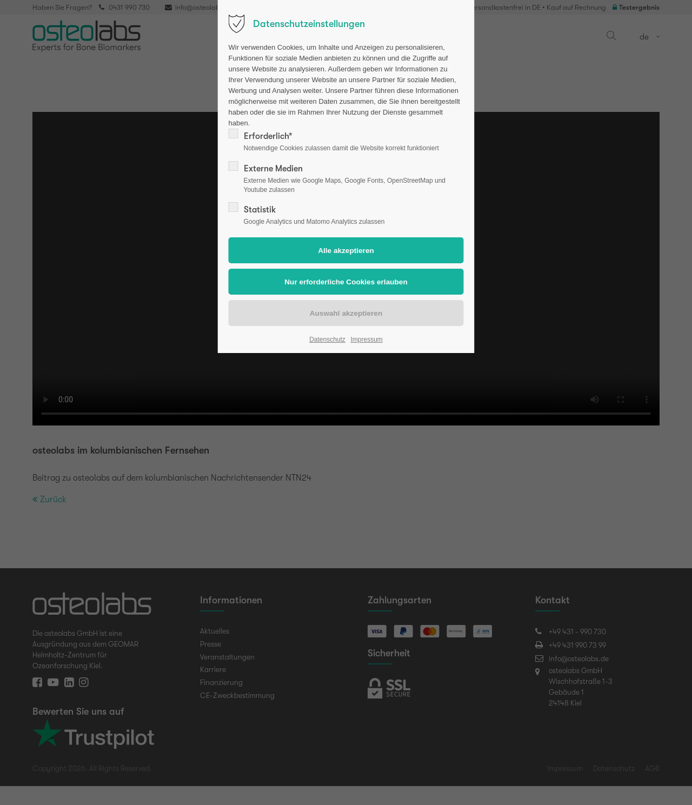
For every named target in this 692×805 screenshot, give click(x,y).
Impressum (366, 339)
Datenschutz (327, 339)
